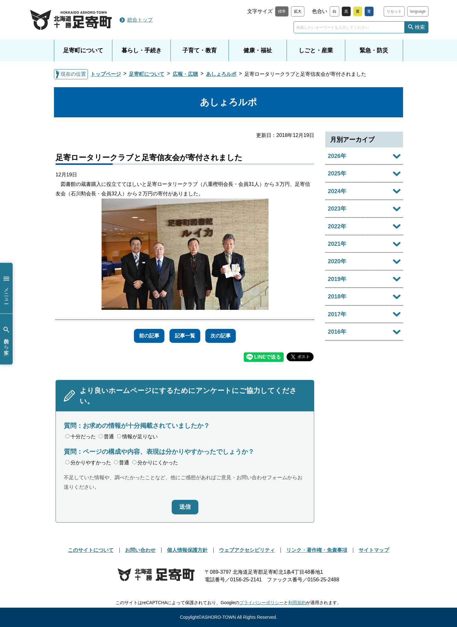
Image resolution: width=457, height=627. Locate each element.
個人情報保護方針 (187, 550)
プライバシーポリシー (261, 602)
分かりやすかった (88, 462)
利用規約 (297, 602)
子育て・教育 (199, 50)
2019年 (337, 279)
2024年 (337, 191)
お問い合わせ (140, 550)
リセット (394, 11)
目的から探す (6, 339)
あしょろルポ (221, 74)
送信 (185, 507)
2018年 (337, 296)
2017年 (337, 314)
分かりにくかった (155, 462)
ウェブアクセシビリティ (247, 550)
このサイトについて (91, 550)
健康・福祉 (257, 50)
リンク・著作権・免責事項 (316, 550)
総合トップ (140, 20)
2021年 (337, 244)
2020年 (337, 261)
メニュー (6, 288)
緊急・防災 (374, 50)
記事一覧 (185, 335)
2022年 (337, 226)
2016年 (337, 332)
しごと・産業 (316, 50)
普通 (106, 436)
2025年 (337, 173)
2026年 (337, 156)
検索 (420, 27)
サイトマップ (374, 550)
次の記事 (225, 335)
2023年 (337, 209)
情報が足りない (137, 436)
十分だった (80, 436)
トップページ (105, 74)
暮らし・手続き (142, 50)
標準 (282, 11)
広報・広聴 (185, 74)
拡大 (297, 11)
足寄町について (83, 50)
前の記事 (144, 335)
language (418, 11)
